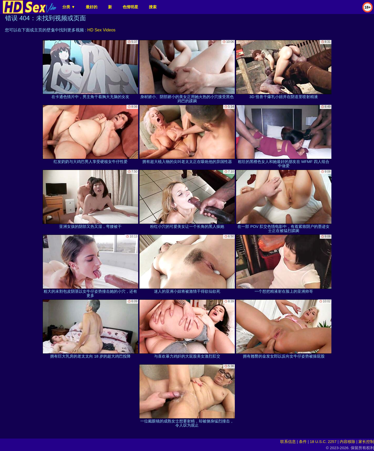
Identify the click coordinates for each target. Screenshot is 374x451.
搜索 (153, 7)
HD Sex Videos (101, 30)
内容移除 (347, 441)
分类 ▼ (68, 7)
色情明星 (130, 7)
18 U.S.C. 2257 (323, 441)
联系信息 (288, 441)
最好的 (91, 7)
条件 (303, 441)
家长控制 (366, 441)
